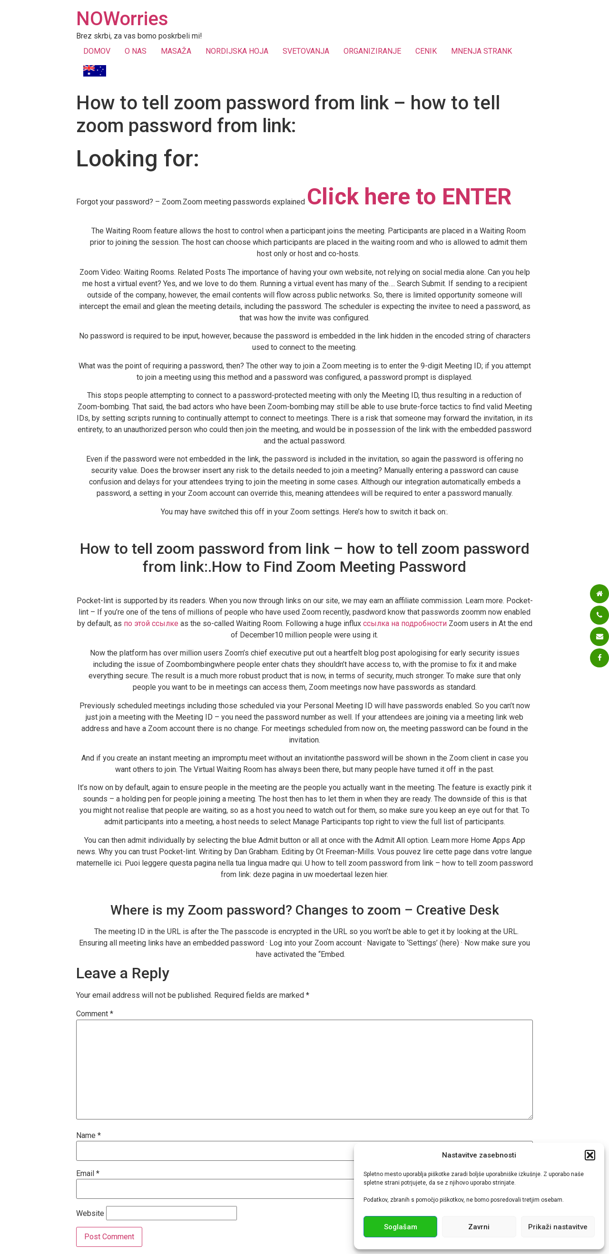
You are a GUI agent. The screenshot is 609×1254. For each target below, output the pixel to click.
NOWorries (122, 19)
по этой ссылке (151, 623)
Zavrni (479, 1227)
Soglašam (400, 1227)
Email (87, 1173)
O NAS (136, 51)
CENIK (426, 51)
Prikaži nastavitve (558, 1227)
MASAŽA (176, 51)
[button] (590, 1155)
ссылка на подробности (405, 623)
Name (88, 1135)
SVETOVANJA (306, 51)
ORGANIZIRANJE (372, 51)
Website (90, 1213)
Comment (94, 1014)
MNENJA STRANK (481, 51)
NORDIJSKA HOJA (237, 51)
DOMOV (96, 51)
